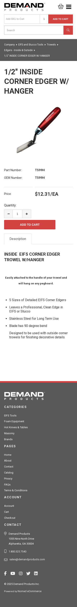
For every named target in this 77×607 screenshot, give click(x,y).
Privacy (8, 478)
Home (7, 454)
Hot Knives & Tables (16, 427)
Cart (6, 511)
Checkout (9, 517)
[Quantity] (44, 19)
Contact (8, 466)
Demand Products (24, 8)
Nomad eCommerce (29, 591)
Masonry (9, 433)
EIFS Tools (10, 415)
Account (9, 505)
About (7, 460)
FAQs (7, 484)
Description (17, 239)
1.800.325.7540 (17, 551)
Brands (8, 439)
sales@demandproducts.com (27, 559)
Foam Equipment (14, 421)
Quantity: (10, 205)
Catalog (8, 472)
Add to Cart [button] (60, 19)
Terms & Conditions (15, 490)
